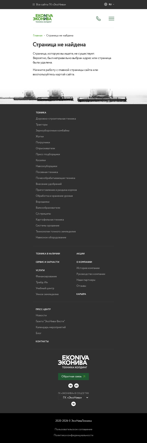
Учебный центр (45, 288)
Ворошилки (42, 202)
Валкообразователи (48, 208)
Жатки (40, 136)
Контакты (42, 341)
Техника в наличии (48, 253)
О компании (84, 262)
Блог (38, 333)
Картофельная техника (50, 220)
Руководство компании (90, 274)
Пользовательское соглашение (73, 429)
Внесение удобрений (49, 184)
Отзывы (81, 286)
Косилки (41, 160)
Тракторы (42, 125)
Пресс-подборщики (48, 154)
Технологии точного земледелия (56, 231)
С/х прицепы (43, 214)
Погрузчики (43, 142)
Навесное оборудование (51, 237)
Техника (41, 112)
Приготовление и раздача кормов (56, 190)
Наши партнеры (85, 280)
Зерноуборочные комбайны (52, 131)
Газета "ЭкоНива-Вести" (50, 321)
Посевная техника (47, 172)
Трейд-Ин (42, 282)
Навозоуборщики (46, 166)
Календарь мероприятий (51, 327)
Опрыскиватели (45, 148)
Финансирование (46, 276)
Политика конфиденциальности (73, 435)
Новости (41, 315)
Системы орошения (47, 226)
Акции (80, 253)
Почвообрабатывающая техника (55, 178)
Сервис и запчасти (47, 262)
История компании (88, 268)
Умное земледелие (47, 294)
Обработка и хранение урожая (54, 196)
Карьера (81, 294)
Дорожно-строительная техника (56, 119)
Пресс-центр (43, 309)
